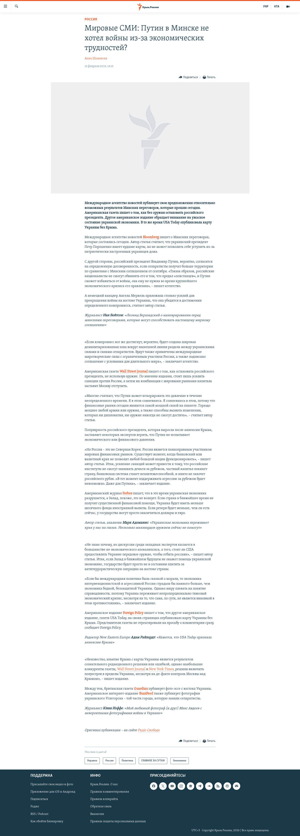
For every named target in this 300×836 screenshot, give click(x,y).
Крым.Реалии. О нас (104, 784)
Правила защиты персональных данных (118, 821)
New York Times (161, 669)
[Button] (188, 77)
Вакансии (97, 814)
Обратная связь (100, 806)
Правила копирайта (104, 799)
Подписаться (39, 799)
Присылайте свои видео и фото (51, 784)
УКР (265, 6)
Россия (91, 19)
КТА (276, 6)
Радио (34, 806)
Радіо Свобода (149, 730)
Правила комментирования (109, 792)
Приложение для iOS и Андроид (52, 792)
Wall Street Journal (131, 669)
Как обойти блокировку (46, 821)
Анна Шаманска (96, 58)
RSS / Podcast (39, 814)
